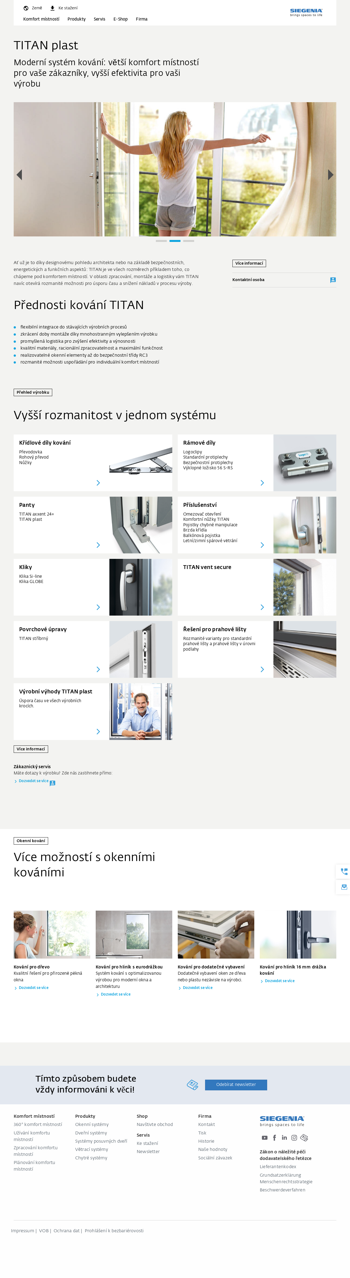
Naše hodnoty (212, 1150)
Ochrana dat (67, 1231)
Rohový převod (34, 457)
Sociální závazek (215, 1158)
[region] (175, 175)
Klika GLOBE (31, 582)
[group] (175, 169)
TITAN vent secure (207, 567)
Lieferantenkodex (278, 1167)
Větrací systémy (91, 1150)
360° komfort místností (38, 1125)
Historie (206, 1141)
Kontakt (206, 1125)
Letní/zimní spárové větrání (210, 541)
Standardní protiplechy (205, 457)
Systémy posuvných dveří (101, 1141)
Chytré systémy (91, 1158)
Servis (99, 19)
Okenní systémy (92, 1125)
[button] (19, 174)
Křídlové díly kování (45, 443)
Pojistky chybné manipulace (210, 525)
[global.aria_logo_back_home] (306, 12)
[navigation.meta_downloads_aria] (63, 8)
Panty (27, 505)
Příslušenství (200, 505)
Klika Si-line (30, 576)
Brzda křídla (195, 530)
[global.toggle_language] (32, 8)
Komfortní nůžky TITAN (206, 520)
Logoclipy (192, 452)
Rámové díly (199, 443)
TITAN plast (30, 520)
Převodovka (30, 452)
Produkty (77, 19)
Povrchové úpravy (43, 629)
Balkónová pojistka (201, 536)
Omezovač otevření (202, 514)
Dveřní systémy (91, 1133)
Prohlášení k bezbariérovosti (114, 1231)
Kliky (25, 567)
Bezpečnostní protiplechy (208, 463)
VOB (44, 1231)
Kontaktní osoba (284, 280)
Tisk (202, 1133)
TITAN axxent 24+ (36, 514)
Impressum (22, 1231)
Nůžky (25, 463)
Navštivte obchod (155, 1125)
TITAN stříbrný (33, 639)
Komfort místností (41, 19)
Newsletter (148, 1152)
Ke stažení (147, 1144)
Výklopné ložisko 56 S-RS (208, 468)
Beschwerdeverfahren (282, 1190)
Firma (141, 19)
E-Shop (120, 19)
